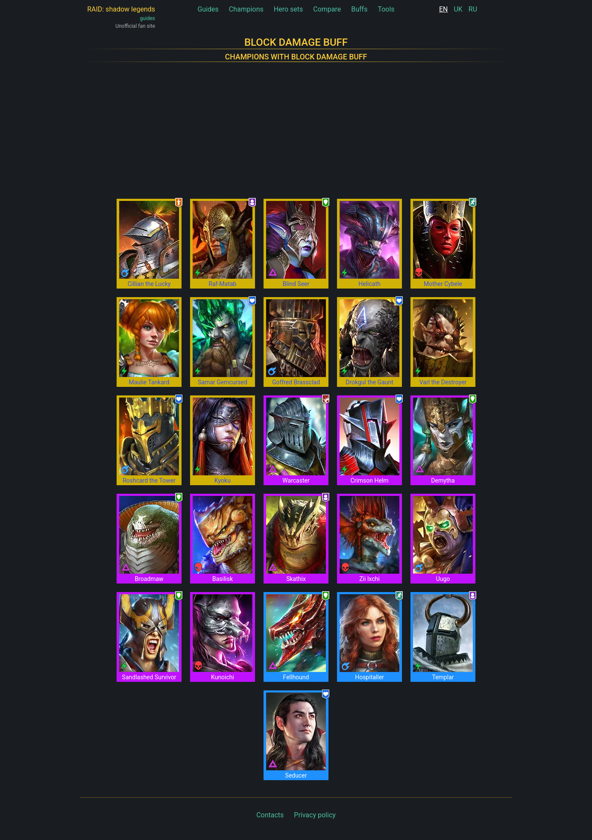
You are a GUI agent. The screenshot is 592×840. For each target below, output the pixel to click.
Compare (327, 9)
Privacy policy (315, 815)
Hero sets (288, 9)
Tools (386, 9)
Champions (246, 9)
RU (473, 9)
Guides (207, 9)
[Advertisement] (296, 125)
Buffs (359, 9)
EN (443, 9)
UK (458, 9)
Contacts (270, 815)
